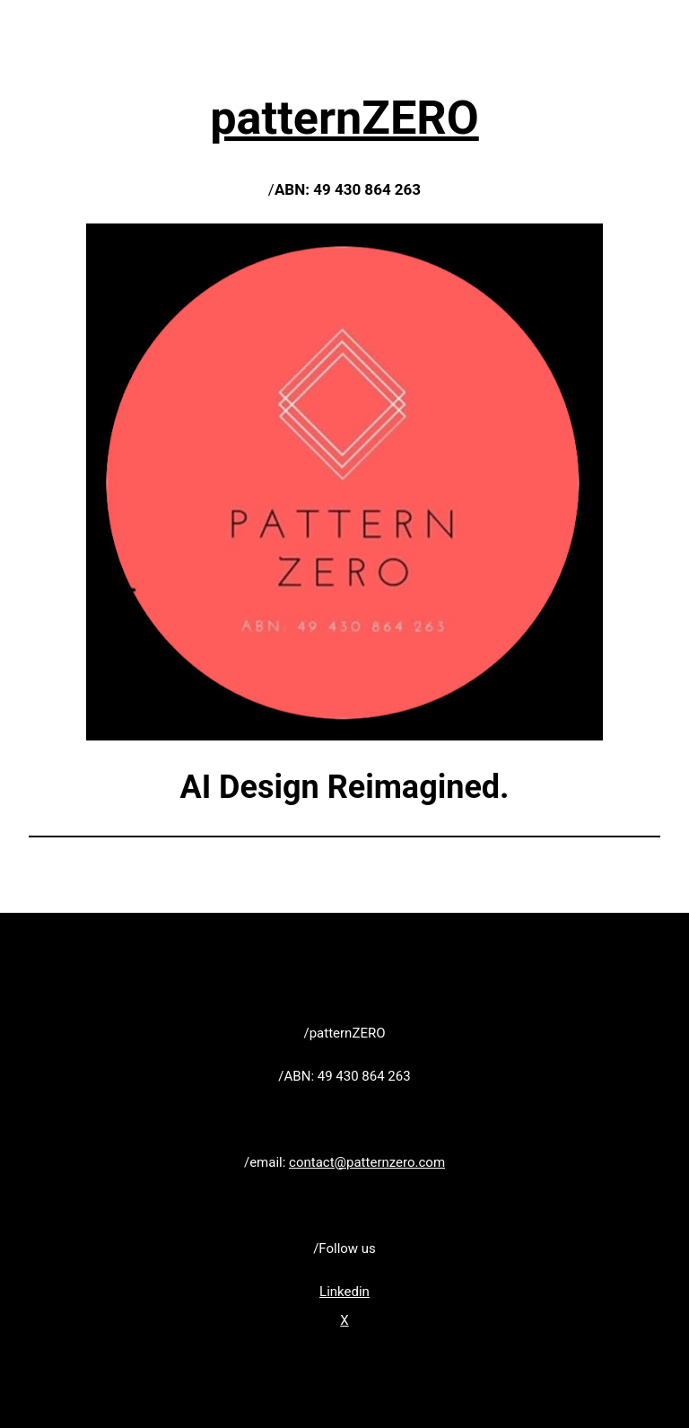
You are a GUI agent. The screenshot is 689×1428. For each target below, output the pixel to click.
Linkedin (344, 1291)
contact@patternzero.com (367, 1162)
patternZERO (344, 118)
